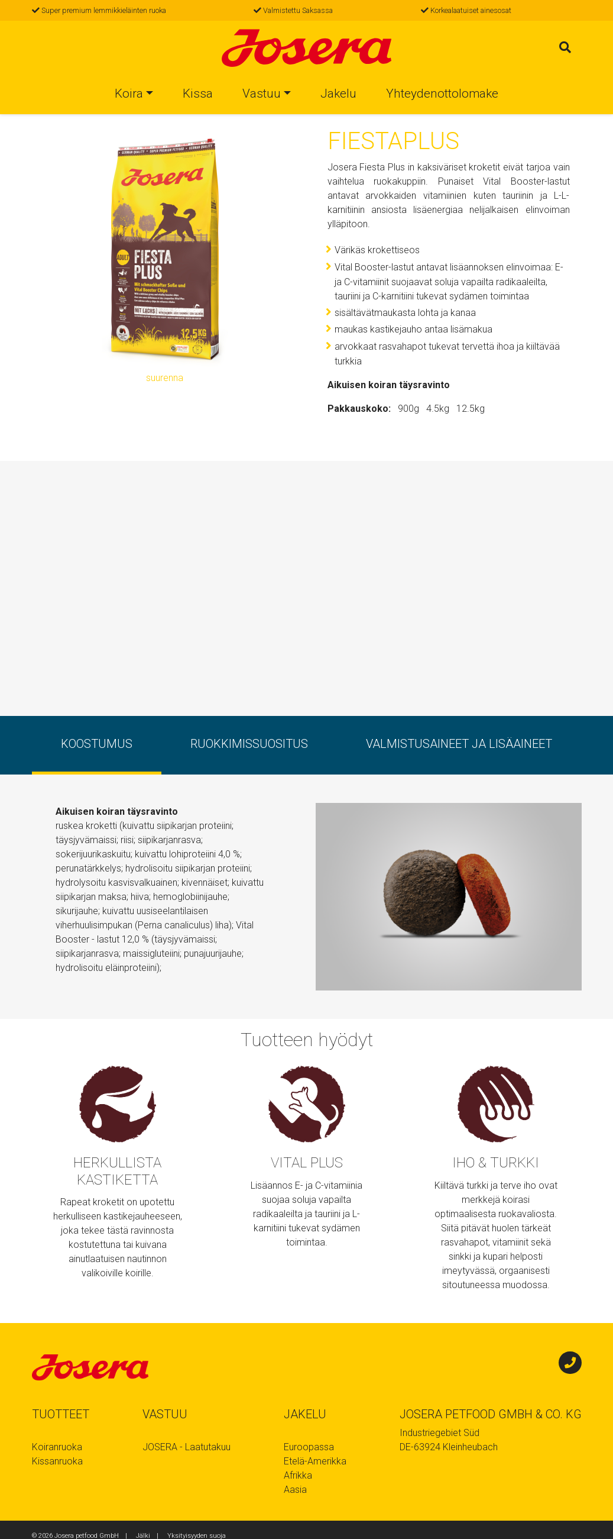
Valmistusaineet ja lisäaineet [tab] (459, 744)
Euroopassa (309, 1447)
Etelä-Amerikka (315, 1461)
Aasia (295, 1489)
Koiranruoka (57, 1447)
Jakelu (338, 95)
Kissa (198, 95)
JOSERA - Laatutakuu (186, 1447)
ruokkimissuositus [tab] (249, 744)
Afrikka (298, 1475)
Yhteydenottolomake (442, 95)
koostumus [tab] (96, 744)
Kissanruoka (57, 1461)
